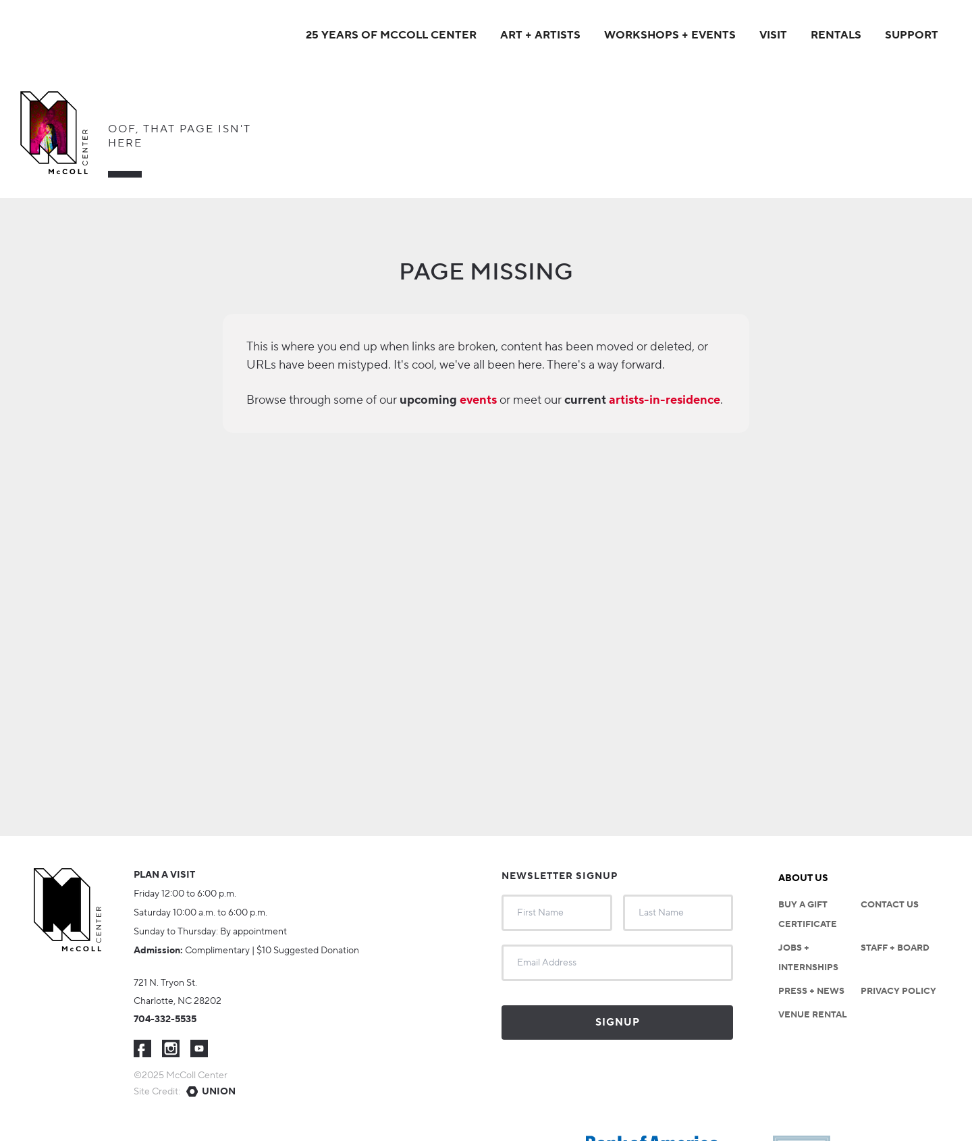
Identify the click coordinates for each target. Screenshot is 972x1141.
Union (219, 1092)
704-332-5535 (165, 1019)
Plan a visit (164, 875)
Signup (617, 1022)
